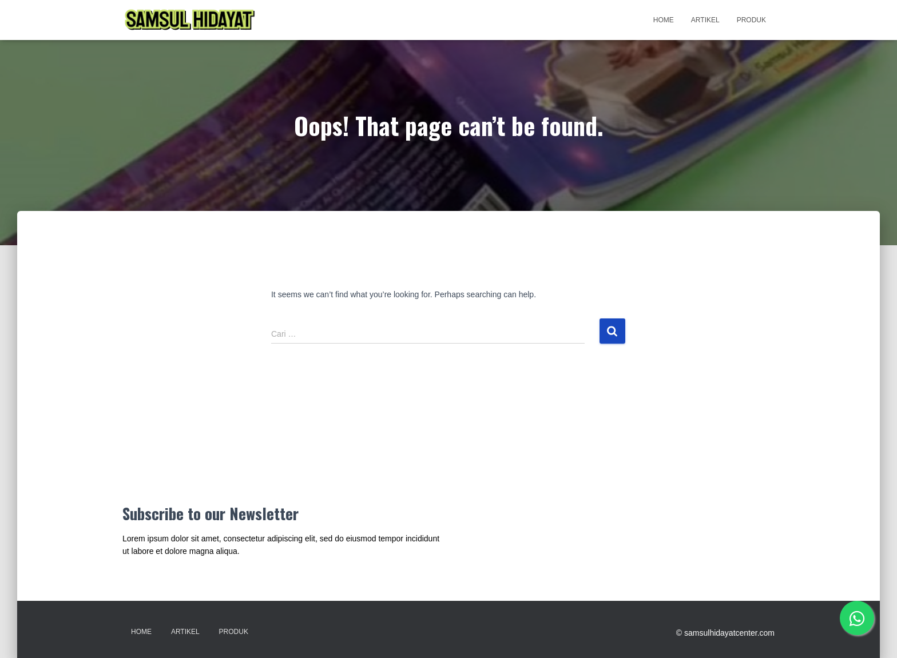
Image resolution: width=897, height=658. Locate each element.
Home (663, 20)
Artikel (705, 20)
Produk (751, 20)
